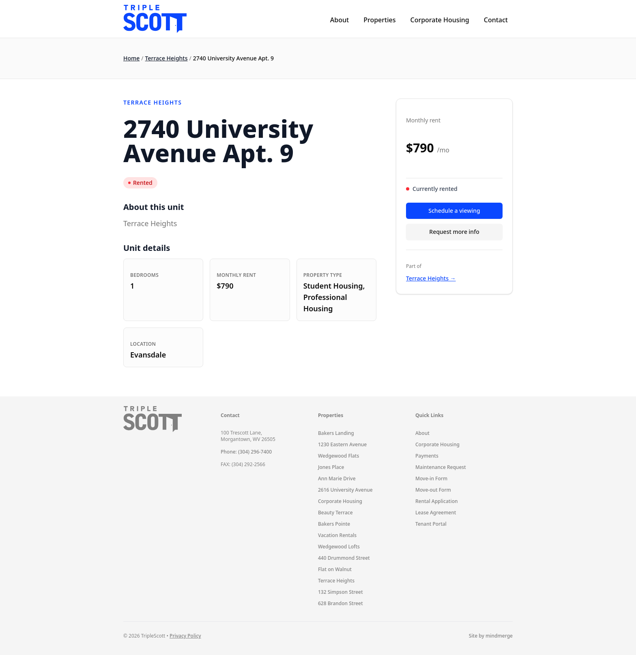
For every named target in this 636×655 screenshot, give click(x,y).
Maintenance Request (440, 467)
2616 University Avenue (345, 489)
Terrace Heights (166, 58)
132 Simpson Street (340, 592)
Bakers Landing (336, 433)
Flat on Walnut (335, 569)
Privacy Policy (185, 635)
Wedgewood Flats (338, 455)
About (339, 19)
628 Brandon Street (340, 603)
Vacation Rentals (337, 535)
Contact (496, 19)
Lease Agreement (435, 512)
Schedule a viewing (454, 210)
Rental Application (436, 501)
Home (131, 58)
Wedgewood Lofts (339, 546)
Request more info (454, 231)
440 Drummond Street (344, 557)
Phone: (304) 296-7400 (246, 451)
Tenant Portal (431, 523)
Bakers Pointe (334, 523)
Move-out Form (433, 489)
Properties (379, 19)
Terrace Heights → (431, 278)
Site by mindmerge (491, 636)
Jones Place (331, 467)
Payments (426, 455)
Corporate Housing (439, 19)
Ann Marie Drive (337, 478)
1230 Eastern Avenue (342, 444)
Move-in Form (431, 478)
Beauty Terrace (335, 512)
